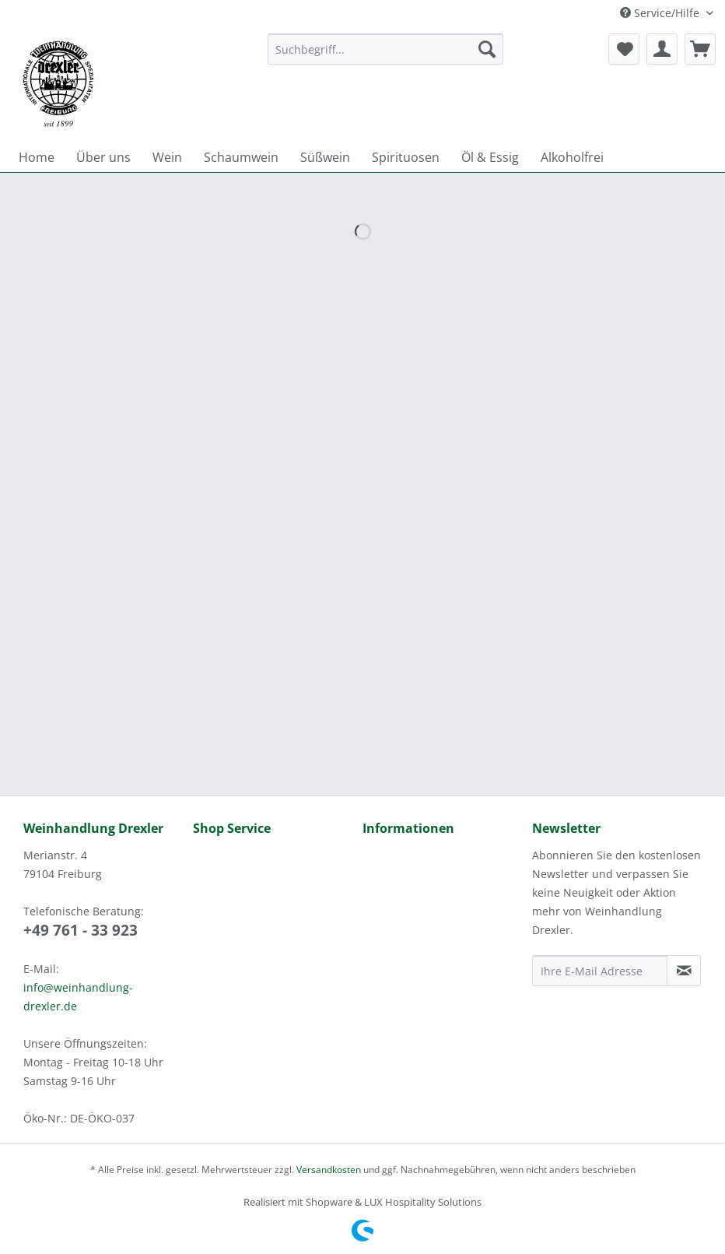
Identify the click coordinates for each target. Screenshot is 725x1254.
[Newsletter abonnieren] (684, 970)
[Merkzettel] (623, 49)
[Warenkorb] (700, 49)
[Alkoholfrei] (572, 157)
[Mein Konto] (662, 49)
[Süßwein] (325, 157)
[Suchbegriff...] (385, 49)
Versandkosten (328, 1169)
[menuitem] (385, 56)
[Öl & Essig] (490, 157)
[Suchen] (487, 49)
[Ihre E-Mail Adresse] (599, 970)
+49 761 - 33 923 (80, 930)
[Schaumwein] (241, 157)
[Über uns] (103, 157)
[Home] (36, 157)
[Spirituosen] (405, 157)
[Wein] (167, 157)
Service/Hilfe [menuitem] (661, 12)
